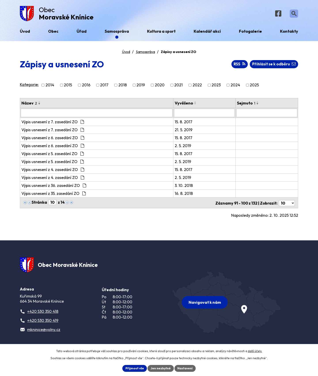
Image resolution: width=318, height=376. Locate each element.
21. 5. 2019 (184, 130)
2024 (235, 86)
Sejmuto (246, 104)
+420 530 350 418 (42, 312)
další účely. (255, 351)
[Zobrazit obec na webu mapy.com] (226, 303)
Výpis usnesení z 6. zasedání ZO (52, 138)
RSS (238, 65)
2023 (216, 86)
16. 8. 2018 (184, 194)
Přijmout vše (134, 368)
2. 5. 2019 (183, 146)
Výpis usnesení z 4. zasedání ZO (52, 170)
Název (29, 104)
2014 (49, 86)
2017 (104, 86)
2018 (122, 86)
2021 (178, 86)
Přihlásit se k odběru (273, 65)
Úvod (126, 53)
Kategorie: (29, 85)
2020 (160, 86)
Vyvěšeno (184, 104)
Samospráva (145, 53)
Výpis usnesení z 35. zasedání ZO (53, 194)
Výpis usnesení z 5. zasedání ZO (52, 154)
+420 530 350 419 (42, 322)
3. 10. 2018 (184, 186)
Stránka (39, 203)
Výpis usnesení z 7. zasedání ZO (52, 122)
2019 (140, 86)
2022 (197, 86)
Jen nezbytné (160, 368)
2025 (254, 86)
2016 (86, 86)
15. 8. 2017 (184, 122)
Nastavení (185, 368)
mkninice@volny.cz (43, 331)
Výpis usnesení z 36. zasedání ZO (53, 186)
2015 (68, 86)
